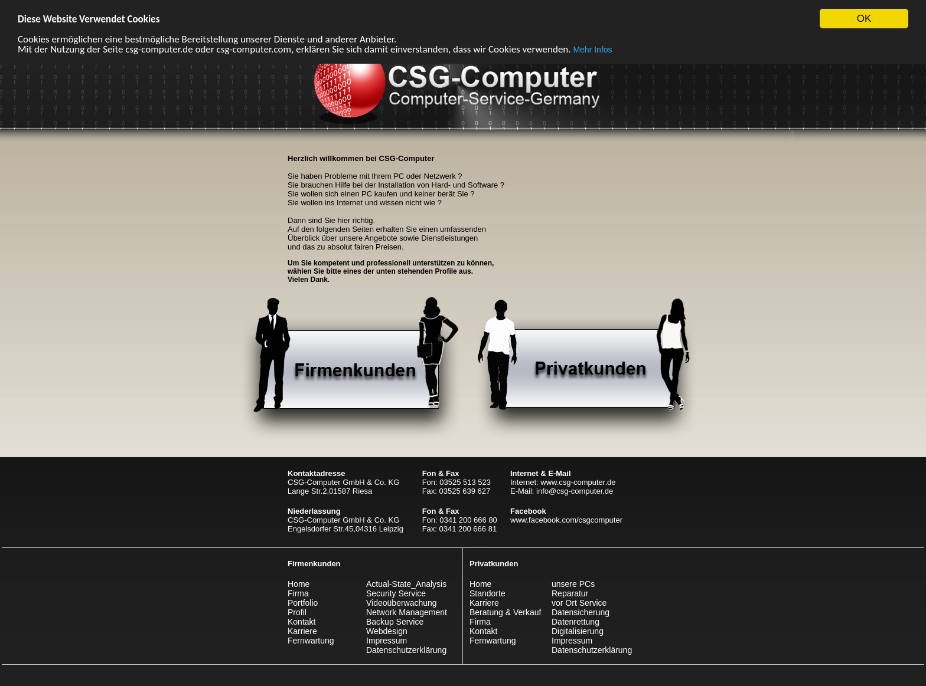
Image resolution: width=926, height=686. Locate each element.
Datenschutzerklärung (406, 650)
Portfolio (303, 603)
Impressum (386, 640)
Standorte (487, 593)
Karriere (302, 631)
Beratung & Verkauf (505, 612)
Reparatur (570, 593)
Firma (298, 593)
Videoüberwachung (401, 603)
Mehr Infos (592, 49)
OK (864, 18)
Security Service (396, 593)
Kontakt (301, 621)
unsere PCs (573, 584)
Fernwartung (311, 640)
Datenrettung (575, 621)
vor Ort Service (579, 603)
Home (298, 584)
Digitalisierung (578, 631)
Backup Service (394, 621)
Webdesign (386, 631)
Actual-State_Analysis (406, 584)
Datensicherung (580, 612)
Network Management (406, 612)
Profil (297, 612)
